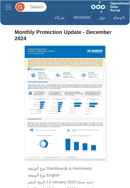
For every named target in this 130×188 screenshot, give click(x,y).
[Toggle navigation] (8, 7)
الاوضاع (119, 17)
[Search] (31, 7)
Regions (81, 17)
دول (102, 17)
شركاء (60, 17)
